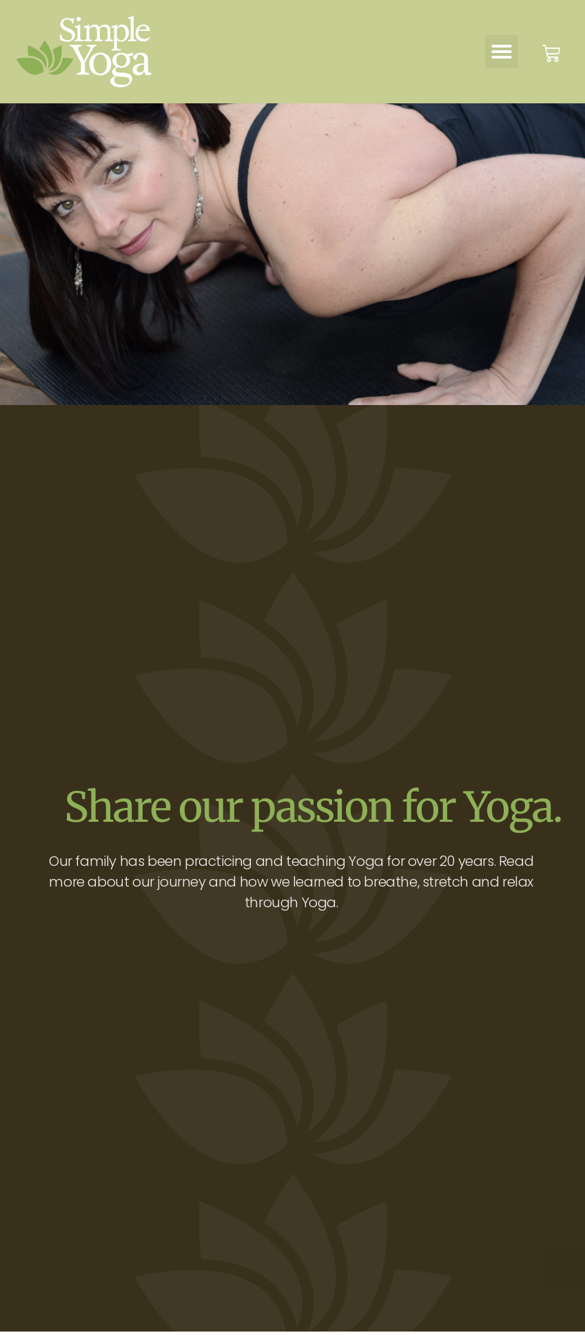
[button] (501, 51)
